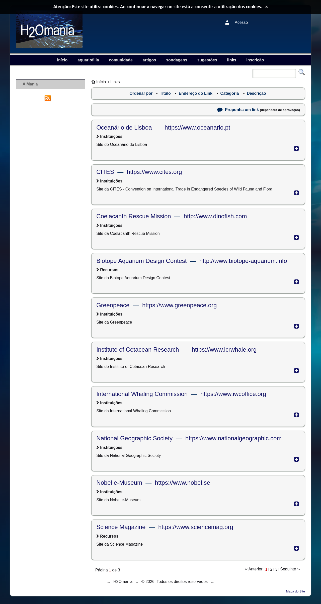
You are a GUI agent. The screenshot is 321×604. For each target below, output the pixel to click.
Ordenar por (140, 93)
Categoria (229, 93)
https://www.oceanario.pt (197, 127)
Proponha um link (242, 110)
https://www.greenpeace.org (179, 305)
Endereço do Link (195, 93)
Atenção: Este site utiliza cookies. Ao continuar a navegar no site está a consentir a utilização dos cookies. (157, 7)
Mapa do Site (295, 591)
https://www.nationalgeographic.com (233, 438)
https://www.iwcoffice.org (233, 393)
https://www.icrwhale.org (224, 349)
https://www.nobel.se (182, 482)
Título (165, 93)
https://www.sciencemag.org (195, 527)
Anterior (256, 569)
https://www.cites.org (154, 171)
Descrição (256, 93)
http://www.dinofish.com (215, 216)
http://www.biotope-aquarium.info (243, 260)
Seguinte (288, 569)
